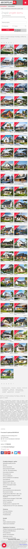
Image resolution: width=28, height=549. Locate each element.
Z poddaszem (5, 389)
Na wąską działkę (19, 390)
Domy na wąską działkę (8, 481)
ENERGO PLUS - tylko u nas (9, 483)
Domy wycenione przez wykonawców (12, 490)
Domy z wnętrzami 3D (8, 500)
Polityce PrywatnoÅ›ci (23, 544)
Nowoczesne (11, 390)
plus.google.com (5, 452)
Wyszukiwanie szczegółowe (17, 30)
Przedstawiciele (7, 514)
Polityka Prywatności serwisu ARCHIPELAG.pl (13, 529)
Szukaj (7, 29)
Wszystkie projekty (5, 387)
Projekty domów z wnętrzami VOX (11, 503)
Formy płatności (7, 532)
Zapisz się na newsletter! (9, 523)
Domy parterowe (7, 474)
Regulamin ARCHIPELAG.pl (9, 531)
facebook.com (2, 452)
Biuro (4, 520)
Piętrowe (12, 389)
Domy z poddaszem (7, 475)
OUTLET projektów (7, 502)
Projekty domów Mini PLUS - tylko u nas (12, 493)
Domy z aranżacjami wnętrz (9, 484)
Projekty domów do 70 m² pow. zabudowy (13, 505)
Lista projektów (11, 6)
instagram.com (19, 452)
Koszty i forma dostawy (8, 534)
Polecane (13, 387)
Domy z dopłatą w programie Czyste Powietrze (11, 496)
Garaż (16, 26)
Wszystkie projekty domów (9, 463)
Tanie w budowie (19, 389)
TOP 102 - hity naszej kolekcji (10, 470)
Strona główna (3, 6)
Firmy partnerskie (7, 512)
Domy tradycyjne (7, 488)
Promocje (17, 392)
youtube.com (12, 452)
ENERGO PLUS (10, 392)
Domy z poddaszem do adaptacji (10, 477)
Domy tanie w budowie (8, 472)
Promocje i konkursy (7, 511)
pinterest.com (8, 452)
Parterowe (24, 387)
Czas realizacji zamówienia (9, 538)
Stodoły (4, 392)
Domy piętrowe (6, 479)
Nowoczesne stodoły (8, 492)
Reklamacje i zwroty (7, 536)
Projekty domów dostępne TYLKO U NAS (12, 498)
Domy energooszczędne (8, 468)
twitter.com (15, 452)
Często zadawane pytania (9, 522)
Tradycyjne (4, 390)
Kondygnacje (5, 26)
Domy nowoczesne (7, 466)
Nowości (19, 387)
